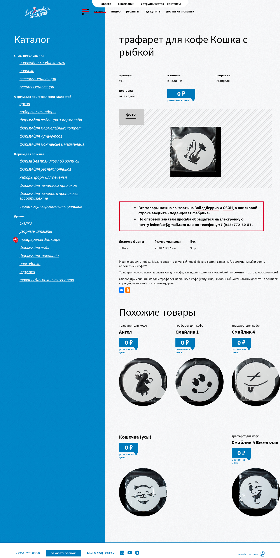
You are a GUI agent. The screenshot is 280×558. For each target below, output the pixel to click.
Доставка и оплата (180, 11)
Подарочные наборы (37, 112)
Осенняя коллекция (36, 87)
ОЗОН (228, 207)
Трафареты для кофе (39, 239)
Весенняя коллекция (37, 79)
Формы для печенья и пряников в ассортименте (48, 196)
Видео (116, 11)
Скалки (25, 223)
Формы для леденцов (112, 546)
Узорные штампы (35, 231)
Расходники (29, 263)
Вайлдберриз (206, 207)
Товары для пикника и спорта (46, 280)
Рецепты (132, 11)
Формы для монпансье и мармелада (51, 144)
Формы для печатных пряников (48, 185)
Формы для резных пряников (45, 169)
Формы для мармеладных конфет (50, 128)
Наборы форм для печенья (43, 177)
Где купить (153, 11)
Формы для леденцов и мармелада (50, 120)
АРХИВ (24, 103)
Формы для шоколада (39, 255)
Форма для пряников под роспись (49, 161)
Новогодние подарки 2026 (42, 62)
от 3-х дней (127, 96)
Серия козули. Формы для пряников (50, 206)
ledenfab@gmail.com (168, 224)
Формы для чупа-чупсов (40, 136)
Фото (131, 114)
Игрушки (27, 271)
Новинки (26, 70)
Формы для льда (34, 247)
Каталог (100, 11)
